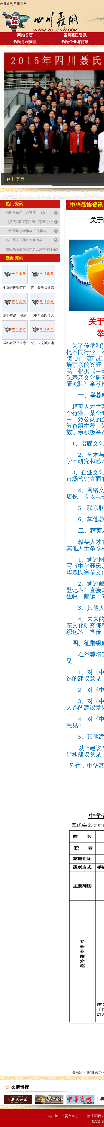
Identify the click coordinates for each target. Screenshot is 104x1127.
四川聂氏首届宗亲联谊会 (24, 240)
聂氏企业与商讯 (74, 42)
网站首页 (25, 35)
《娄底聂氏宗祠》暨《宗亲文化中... (32, 222)
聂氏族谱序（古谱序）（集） (27, 213)
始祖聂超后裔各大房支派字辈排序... (32, 249)
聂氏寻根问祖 (25, 42)
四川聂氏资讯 (75, 35)
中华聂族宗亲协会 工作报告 (26, 231)
